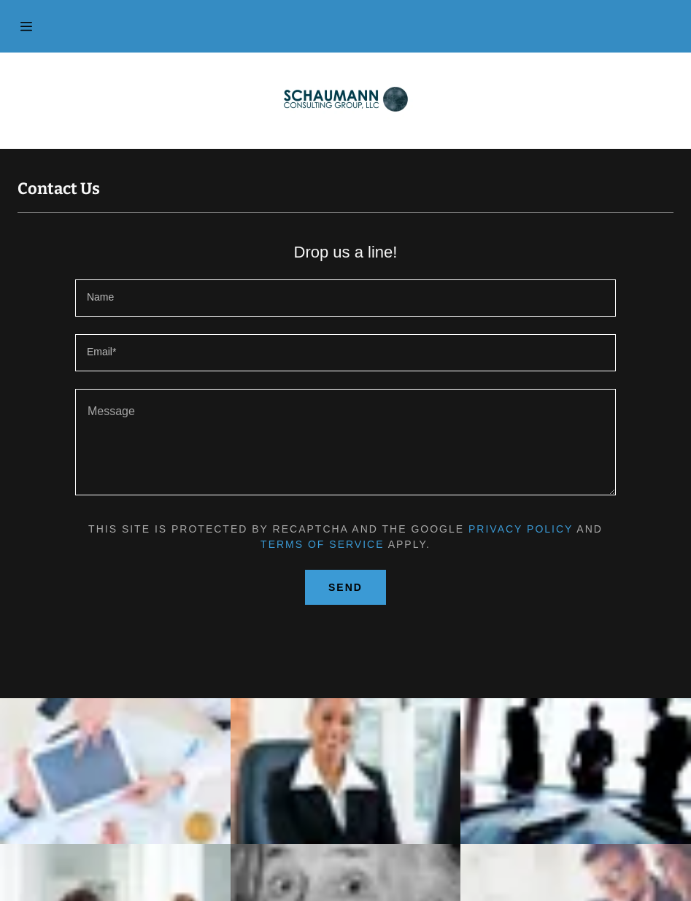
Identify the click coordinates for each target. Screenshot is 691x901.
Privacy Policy (520, 529)
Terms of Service (322, 544)
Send (345, 587)
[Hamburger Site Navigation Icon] (26, 26)
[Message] (345, 442)
